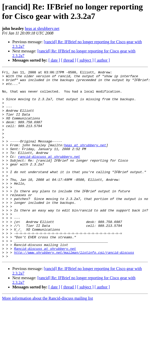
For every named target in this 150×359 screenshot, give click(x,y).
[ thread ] (68, 60)
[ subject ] (85, 60)
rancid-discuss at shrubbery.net (49, 174)
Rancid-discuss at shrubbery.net (45, 284)
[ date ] (54, 60)
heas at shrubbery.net (42, 28)
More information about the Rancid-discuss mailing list (47, 336)
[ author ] (102, 60)
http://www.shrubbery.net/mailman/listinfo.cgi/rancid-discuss (74, 289)
